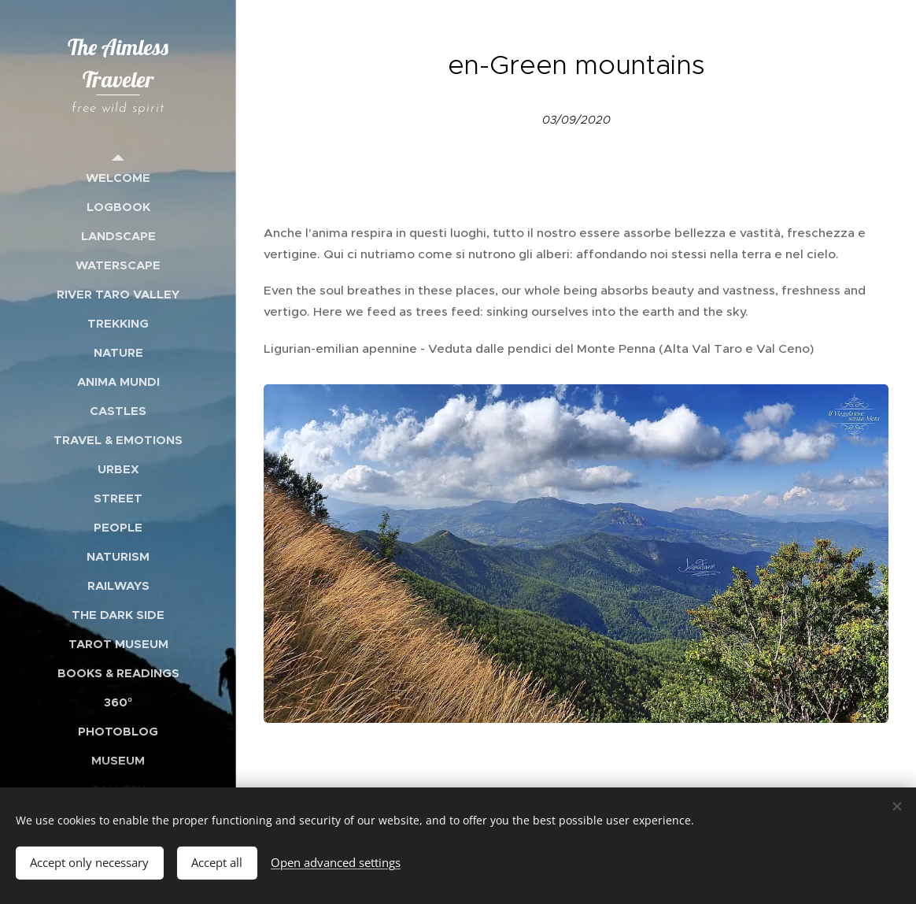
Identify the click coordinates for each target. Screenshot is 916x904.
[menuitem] (118, 178)
